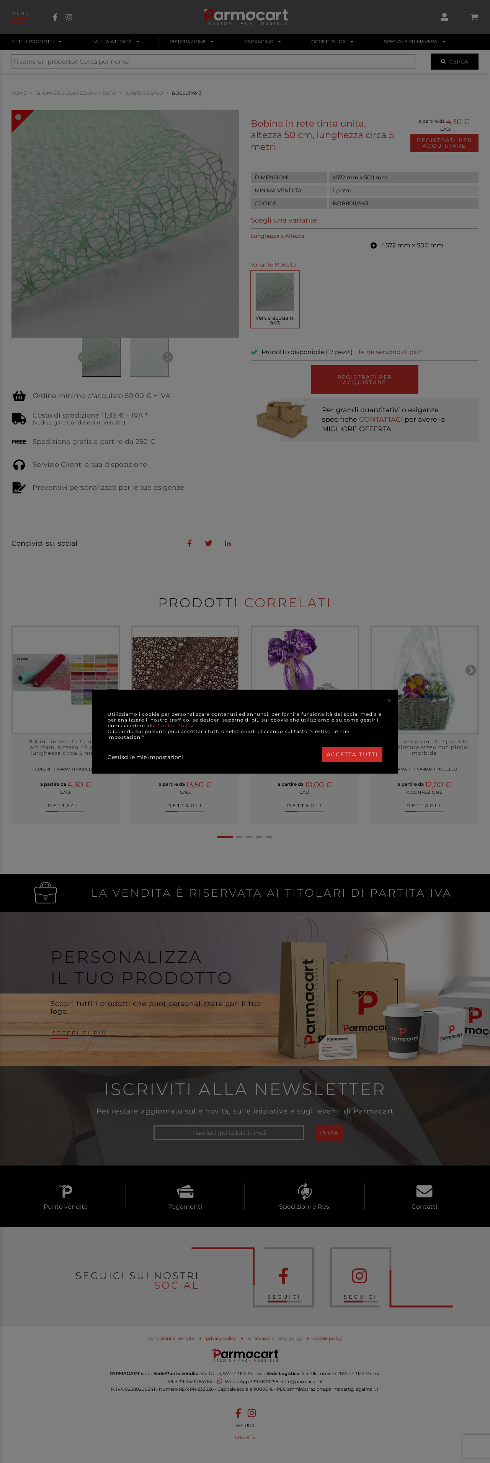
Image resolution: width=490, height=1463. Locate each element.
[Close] (389, 700)
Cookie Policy (175, 725)
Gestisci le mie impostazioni (145, 757)
